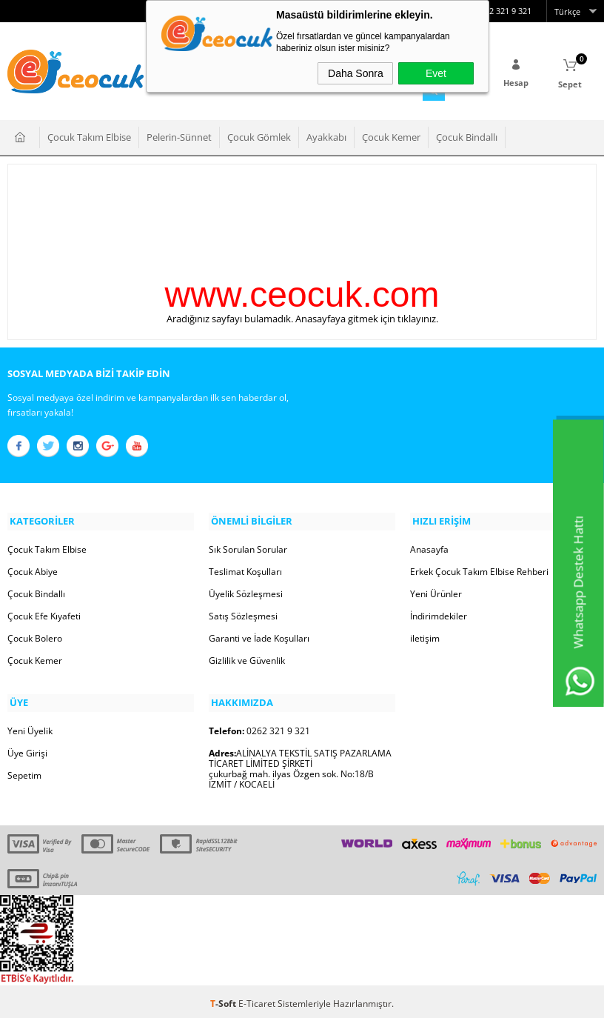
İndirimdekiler (438, 613)
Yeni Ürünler (436, 591)
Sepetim (24, 771)
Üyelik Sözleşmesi (246, 591)
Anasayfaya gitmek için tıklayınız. (366, 317)
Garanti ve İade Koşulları (259, 635)
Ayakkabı (326, 135)
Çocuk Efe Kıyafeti (44, 613)
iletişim (425, 635)
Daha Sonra (355, 73)
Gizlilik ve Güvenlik (247, 657)
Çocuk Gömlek (259, 135)
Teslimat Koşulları (245, 568)
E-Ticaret (256, 999)
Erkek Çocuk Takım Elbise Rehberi (479, 568)
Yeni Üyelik (30, 726)
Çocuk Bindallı (466, 135)
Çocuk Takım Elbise (89, 135)
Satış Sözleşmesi (243, 613)
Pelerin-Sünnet (179, 135)
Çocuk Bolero (34, 635)
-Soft (224, 999)
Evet (436, 73)
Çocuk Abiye (32, 568)
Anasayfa (429, 546)
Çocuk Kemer (391, 135)
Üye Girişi (27, 748)
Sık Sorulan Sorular (248, 546)
